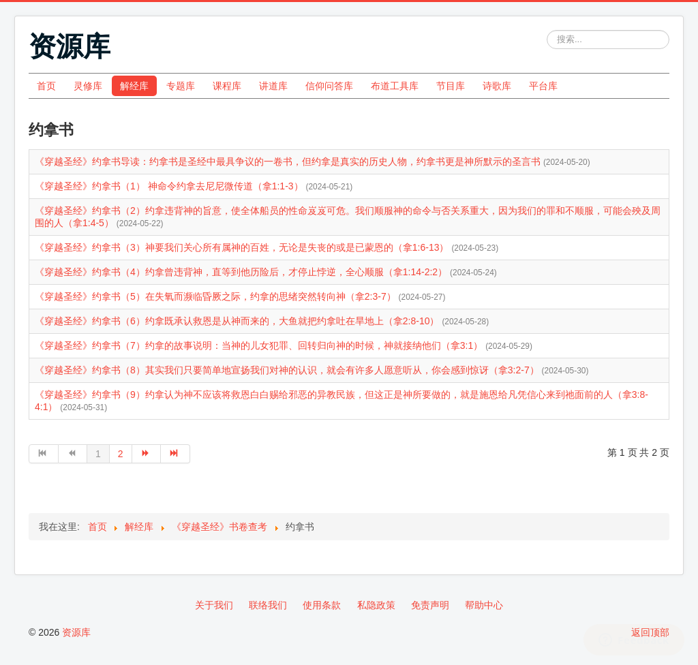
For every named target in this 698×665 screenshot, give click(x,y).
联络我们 (268, 605)
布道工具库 (395, 85)
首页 (46, 85)
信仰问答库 (329, 85)
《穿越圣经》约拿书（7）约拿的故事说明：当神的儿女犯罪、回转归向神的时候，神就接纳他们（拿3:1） (260, 345)
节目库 (450, 85)
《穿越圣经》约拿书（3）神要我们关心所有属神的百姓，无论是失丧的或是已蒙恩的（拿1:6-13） (243, 247)
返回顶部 (650, 632)
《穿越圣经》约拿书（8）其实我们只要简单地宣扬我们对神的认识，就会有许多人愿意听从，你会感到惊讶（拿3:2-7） (288, 370)
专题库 (180, 85)
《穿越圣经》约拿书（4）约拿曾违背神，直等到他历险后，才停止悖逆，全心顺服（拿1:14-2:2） (242, 271)
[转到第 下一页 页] (147, 453)
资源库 (76, 632)
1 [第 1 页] (98, 453)
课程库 (227, 85)
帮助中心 (484, 605)
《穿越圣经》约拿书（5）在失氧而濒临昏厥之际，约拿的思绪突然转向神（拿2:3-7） (217, 296)
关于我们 (214, 605)
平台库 (543, 85)
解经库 (134, 85)
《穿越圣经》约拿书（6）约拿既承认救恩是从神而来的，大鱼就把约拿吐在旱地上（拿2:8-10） (238, 320)
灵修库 (88, 85)
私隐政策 (376, 605)
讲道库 (273, 85)
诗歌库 (497, 85)
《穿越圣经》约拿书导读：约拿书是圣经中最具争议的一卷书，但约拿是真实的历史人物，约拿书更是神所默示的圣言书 (289, 161)
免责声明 (430, 605)
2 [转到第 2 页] (120, 453)
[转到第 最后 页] (175, 453)
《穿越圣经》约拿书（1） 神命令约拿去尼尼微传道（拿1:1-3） (170, 186)
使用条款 (322, 605)
